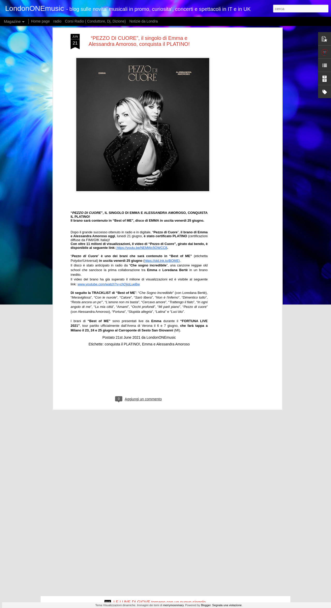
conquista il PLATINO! (122, 295)
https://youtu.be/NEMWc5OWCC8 (142, 199)
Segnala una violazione (227, 605)
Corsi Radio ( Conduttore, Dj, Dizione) (95, 21)
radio (57, 21)
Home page (40, 21)
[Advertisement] (139, 329)
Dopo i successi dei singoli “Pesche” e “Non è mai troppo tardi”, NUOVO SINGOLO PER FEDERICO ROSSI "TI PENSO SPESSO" (160, 548)
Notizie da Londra (143, 21)
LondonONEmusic (161, 288)
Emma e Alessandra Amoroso (166, 295)
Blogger (205, 605)
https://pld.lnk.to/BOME (161, 212)
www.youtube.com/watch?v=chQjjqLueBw (109, 235)
